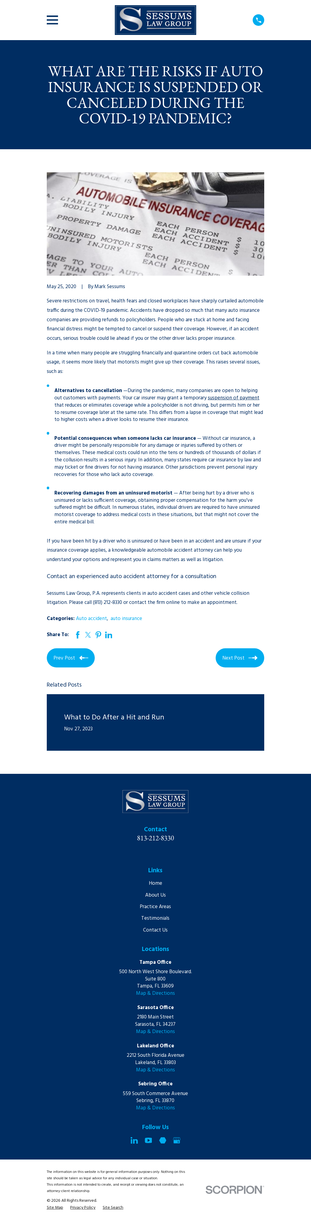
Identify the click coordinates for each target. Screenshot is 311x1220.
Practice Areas (155, 907)
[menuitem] (55, 1208)
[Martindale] (162, 1140)
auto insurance (126, 619)
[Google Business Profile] (176, 1140)
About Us (155, 895)
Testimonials (155, 918)
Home (155, 883)
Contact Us (155, 930)
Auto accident (91, 619)
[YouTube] (148, 1140)
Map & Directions (155, 993)
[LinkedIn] (134, 1140)
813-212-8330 (155, 838)
